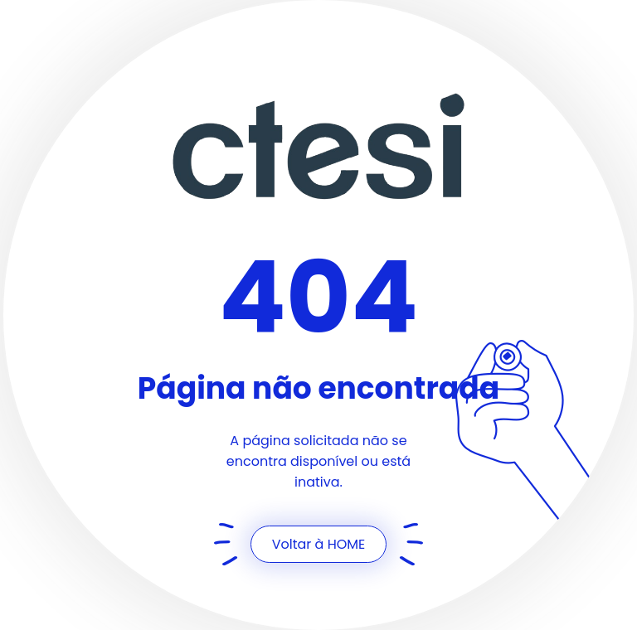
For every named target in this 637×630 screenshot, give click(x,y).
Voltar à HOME (319, 544)
